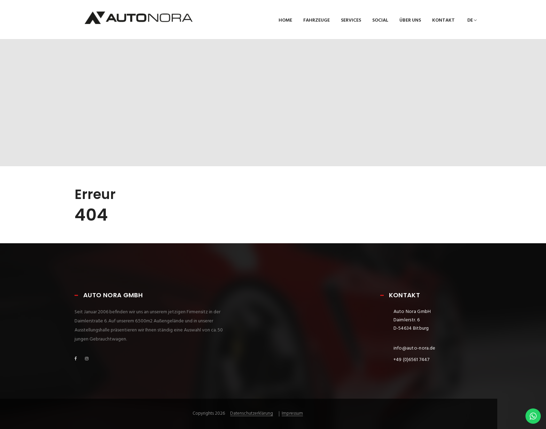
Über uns (410, 20)
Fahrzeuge (316, 20)
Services (351, 20)
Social (380, 20)
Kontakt (443, 20)
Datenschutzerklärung (251, 413)
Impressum (292, 413)
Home (285, 20)
